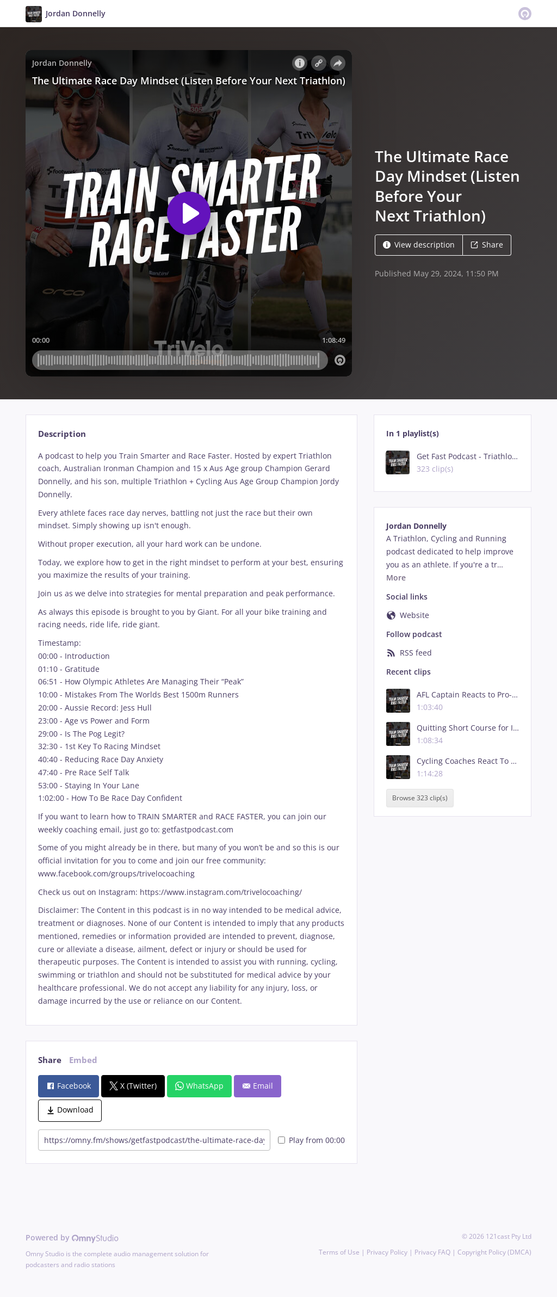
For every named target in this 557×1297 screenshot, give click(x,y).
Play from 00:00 (311, 1140)
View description (419, 244)
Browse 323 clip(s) (420, 797)
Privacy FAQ (432, 1252)
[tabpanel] (191, 728)
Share (487, 244)
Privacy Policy (387, 1252)
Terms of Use (339, 1252)
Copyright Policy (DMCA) (494, 1252)
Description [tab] (62, 434)
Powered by (72, 1237)
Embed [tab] (83, 1060)
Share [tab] (49, 1060)
